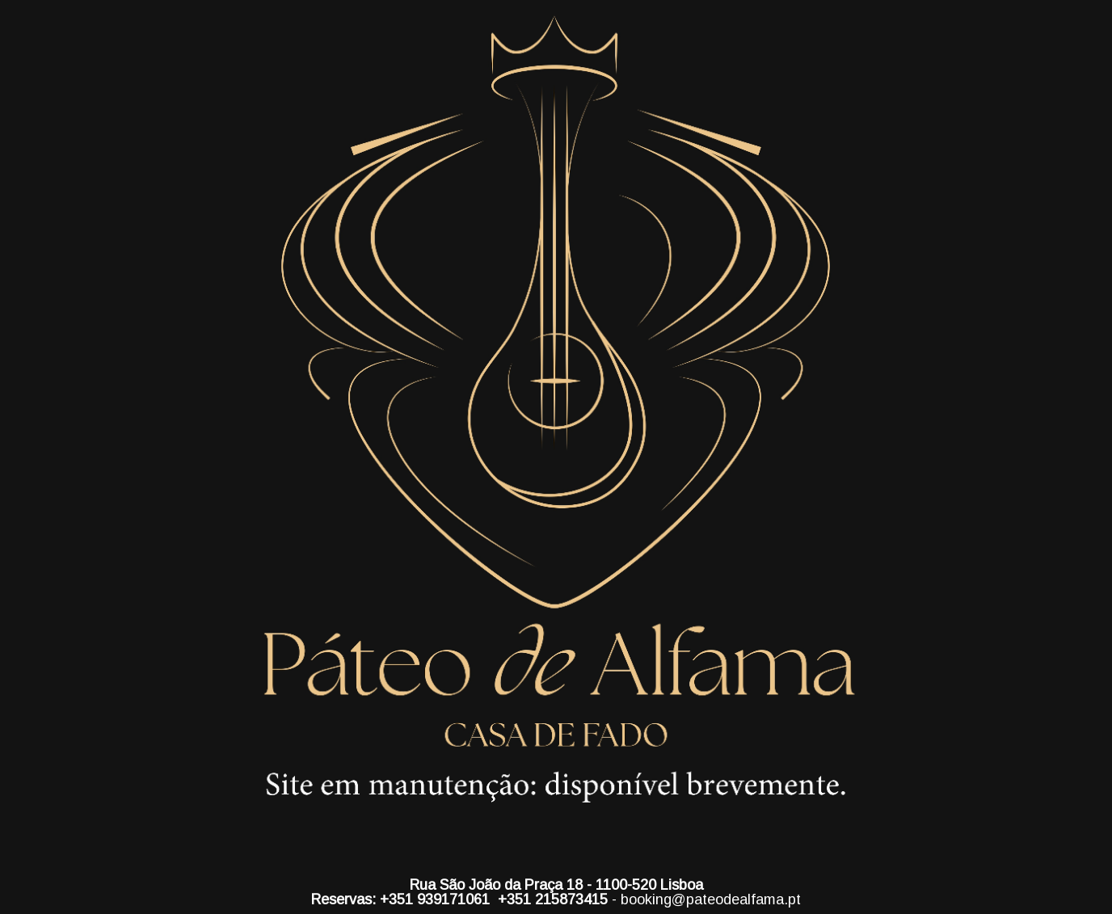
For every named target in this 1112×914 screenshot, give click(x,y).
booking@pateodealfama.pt (711, 899)
